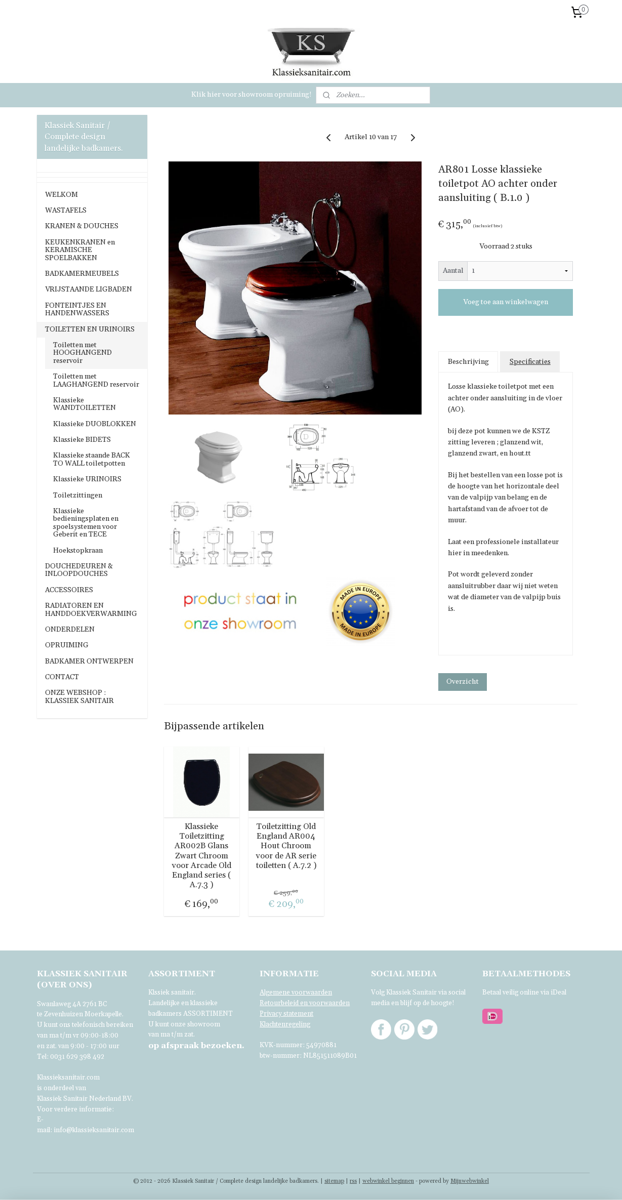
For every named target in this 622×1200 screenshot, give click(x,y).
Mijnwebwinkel (469, 1181)
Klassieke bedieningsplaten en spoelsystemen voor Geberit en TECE (85, 523)
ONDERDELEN (70, 629)
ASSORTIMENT (208, 1014)
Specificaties (530, 361)
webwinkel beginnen (388, 1181)
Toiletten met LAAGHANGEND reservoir (96, 380)
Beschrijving (468, 361)
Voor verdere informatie (74, 1109)
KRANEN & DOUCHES (81, 226)
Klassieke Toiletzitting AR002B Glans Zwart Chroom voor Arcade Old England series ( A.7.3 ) (201, 856)
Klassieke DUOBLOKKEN (94, 424)
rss (353, 1181)
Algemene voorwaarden (296, 992)
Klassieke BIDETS (82, 439)
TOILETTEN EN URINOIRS (90, 329)
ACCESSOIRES (69, 590)
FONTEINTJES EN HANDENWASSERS (77, 309)
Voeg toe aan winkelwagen (505, 302)
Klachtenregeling (285, 1024)
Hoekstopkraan (78, 550)
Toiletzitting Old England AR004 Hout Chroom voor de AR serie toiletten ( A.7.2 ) (286, 846)
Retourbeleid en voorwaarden (305, 1003)
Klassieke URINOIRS (87, 479)
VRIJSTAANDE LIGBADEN (88, 289)
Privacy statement (286, 1014)
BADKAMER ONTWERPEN (89, 661)
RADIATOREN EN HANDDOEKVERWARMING (91, 609)
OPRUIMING (67, 645)
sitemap (334, 1181)
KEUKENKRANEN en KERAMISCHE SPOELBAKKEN (80, 250)
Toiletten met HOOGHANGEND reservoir (82, 353)
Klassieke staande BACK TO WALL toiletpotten (91, 459)
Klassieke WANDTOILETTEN (84, 404)
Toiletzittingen (77, 495)
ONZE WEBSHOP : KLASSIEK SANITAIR (79, 696)
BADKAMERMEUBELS (82, 273)
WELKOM (61, 194)
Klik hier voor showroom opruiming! (251, 94)
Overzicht (463, 681)
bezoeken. (196, 1046)
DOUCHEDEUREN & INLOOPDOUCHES (79, 570)
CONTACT (62, 677)
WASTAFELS (66, 210)
